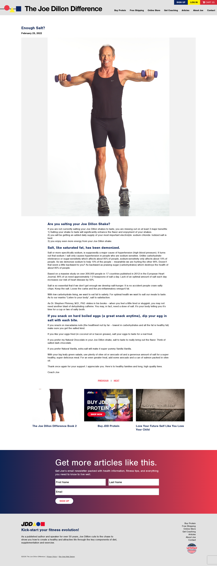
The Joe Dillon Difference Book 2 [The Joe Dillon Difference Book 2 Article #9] (54, 426)
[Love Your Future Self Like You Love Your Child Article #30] (160, 405)
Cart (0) (209, 2)
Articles (185, 10)
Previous (103, 380)
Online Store (154, 10)
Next (116, 380)
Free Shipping (137, 10)
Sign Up (181, 2)
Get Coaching (171, 10)
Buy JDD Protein (108, 426)
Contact (211, 10)
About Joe (198, 10)
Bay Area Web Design (67, 556)
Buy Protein (120, 10)
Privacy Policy (52, 556)
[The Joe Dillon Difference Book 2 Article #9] (56, 405)
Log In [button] (194, 2)
